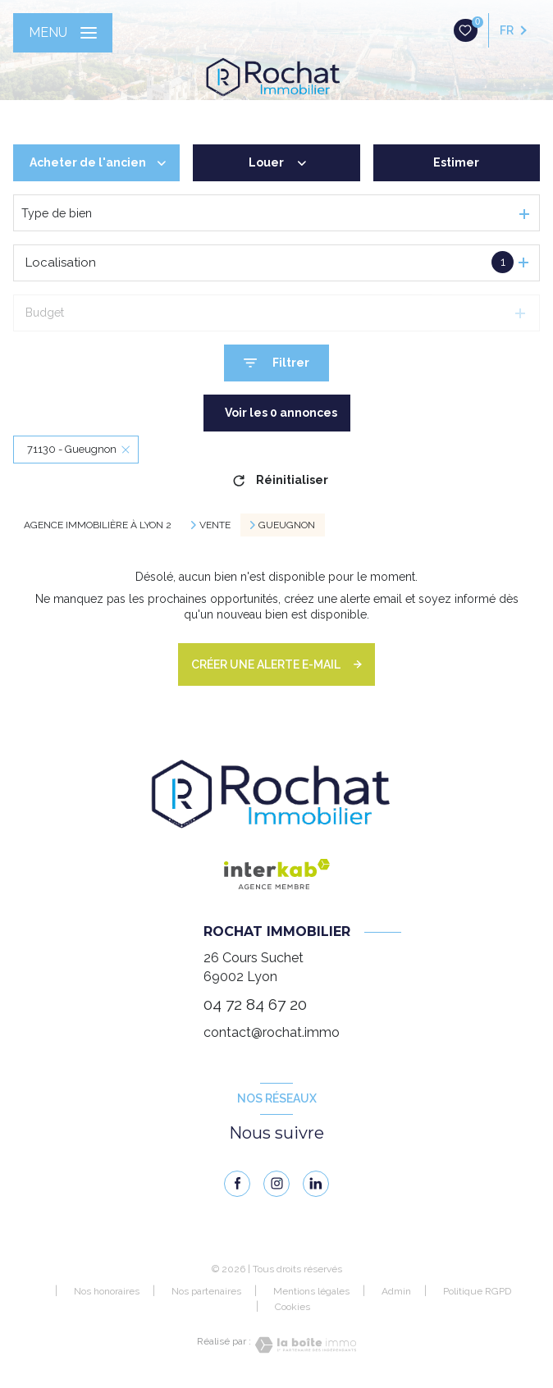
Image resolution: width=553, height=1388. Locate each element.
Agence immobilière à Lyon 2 (97, 525)
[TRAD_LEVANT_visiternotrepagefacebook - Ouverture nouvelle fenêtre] (237, 1184)
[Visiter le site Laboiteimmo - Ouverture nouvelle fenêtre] (303, 1345)
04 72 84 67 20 (255, 1004)
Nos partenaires (206, 1291)
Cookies (292, 1307)
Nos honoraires (106, 1291)
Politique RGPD (477, 1291)
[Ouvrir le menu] (62, 33)
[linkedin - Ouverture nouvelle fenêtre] (316, 1184)
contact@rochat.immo (271, 1032)
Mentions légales (311, 1291)
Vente (215, 525)
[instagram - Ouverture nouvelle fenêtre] (276, 1184)
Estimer (456, 162)
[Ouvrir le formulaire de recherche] (276, 363)
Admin (396, 1291)
